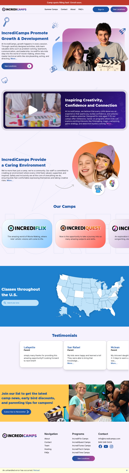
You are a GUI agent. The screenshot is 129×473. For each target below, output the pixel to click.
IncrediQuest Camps (81, 442)
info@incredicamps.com (109, 438)
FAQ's (80, 9)
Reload (36, 470)
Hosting (47, 449)
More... (14, 58)
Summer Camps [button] (51, 9)
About (47, 438)
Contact (64, 9)
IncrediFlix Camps (80, 438)
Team (46, 445)
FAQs (46, 452)
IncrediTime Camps (81, 452)
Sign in (101, 9)
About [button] (72, 9)
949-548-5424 (105, 442)
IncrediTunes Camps (81, 445)
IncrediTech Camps (81, 449)
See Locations (119, 9)
